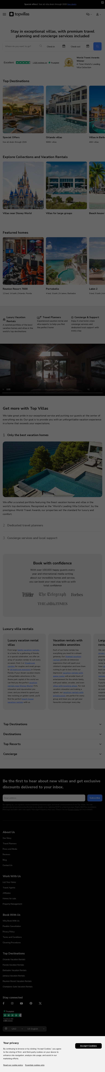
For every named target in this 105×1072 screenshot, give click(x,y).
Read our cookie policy (13, 1065)
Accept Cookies (88, 1045)
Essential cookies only (34, 1065)
